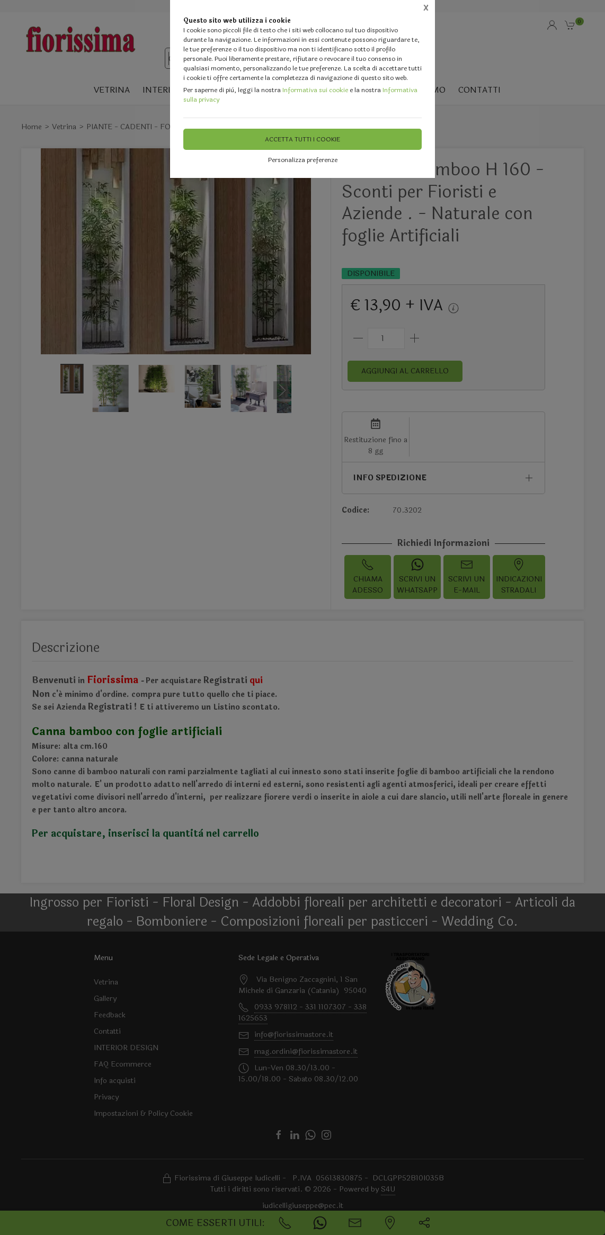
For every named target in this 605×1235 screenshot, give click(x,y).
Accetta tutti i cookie (302, 139)
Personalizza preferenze (302, 160)
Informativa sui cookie (315, 90)
